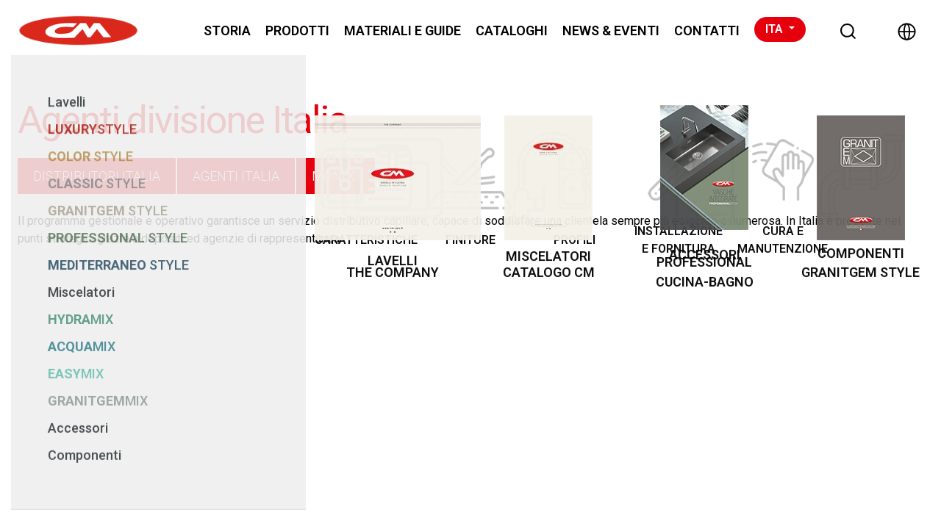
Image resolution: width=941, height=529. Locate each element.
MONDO (335, 176)
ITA (775, 29)
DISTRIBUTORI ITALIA (96, 176)
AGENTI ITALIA (236, 176)
